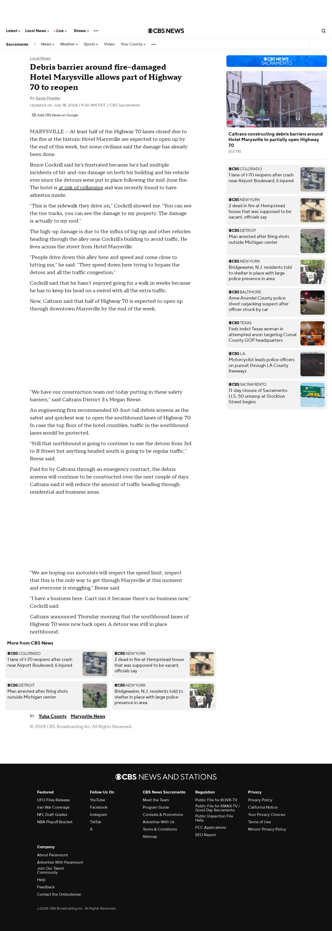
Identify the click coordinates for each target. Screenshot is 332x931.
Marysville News (88, 716)
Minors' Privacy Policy (267, 829)
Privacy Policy (260, 800)
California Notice (263, 807)
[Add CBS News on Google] (55, 115)
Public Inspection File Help (214, 818)
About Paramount (52, 855)
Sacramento (17, 44)
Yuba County (53, 716)
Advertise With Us (158, 822)
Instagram (98, 815)
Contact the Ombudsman (59, 894)
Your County (133, 44)
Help (41, 880)
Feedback (46, 887)
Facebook (98, 807)
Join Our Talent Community (50, 870)
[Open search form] (323, 31)
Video (109, 44)
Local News (37, 31)
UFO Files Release (53, 800)
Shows (81, 31)
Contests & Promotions (163, 815)
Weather (69, 44)
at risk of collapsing (81, 187)
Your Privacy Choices (266, 815)
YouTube (97, 800)
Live (61, 30)
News (47, 44)
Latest (13, 31)
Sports (91, 44)
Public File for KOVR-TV (216, 800)
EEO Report (205, 835)
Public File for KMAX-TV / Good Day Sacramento (217, 808)
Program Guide (156, 807)
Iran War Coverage (53, 807)
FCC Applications (210, 828)
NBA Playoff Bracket (55, 822)
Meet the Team (156, 800)
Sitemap (150, 837)
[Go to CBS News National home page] (166, 30)
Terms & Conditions (160, 829)
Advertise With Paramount (60, 862)
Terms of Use (259, 822)
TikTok (95, 822)
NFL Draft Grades (52, 815)
